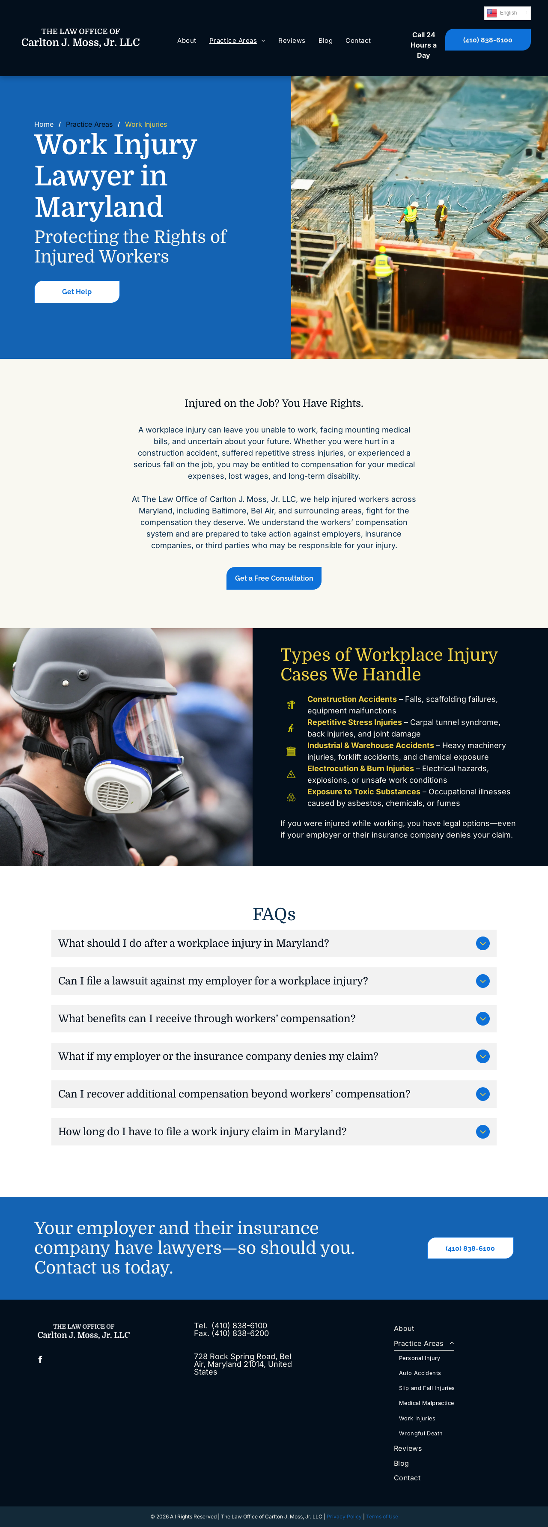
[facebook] (39, 1360)
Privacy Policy (344, 1516)
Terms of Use (382, 1516)
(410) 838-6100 (239, 1325)
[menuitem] (187, 41)
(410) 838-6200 (240, 1333)
